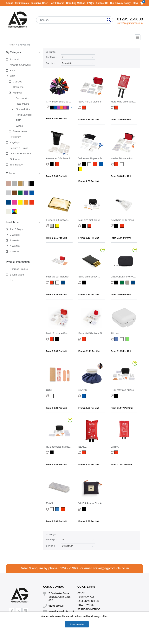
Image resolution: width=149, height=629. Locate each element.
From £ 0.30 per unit (56, 521)
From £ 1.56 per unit (121, 238)
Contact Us (102, 3)
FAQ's (90, 3)
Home (12, 45)
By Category (23, 52)
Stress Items (20, 131)
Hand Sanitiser (24, 114)
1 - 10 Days (16, 229)
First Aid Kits (23, 109)
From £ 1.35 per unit (121, 351)
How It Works (56, 3)
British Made (17, 274)
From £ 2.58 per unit (88, 181)
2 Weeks (15, 234)
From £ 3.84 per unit (56, 294)
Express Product (19, 269)
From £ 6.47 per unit (88, 464)
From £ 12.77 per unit (122, 408)
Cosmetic (18, 87)
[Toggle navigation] (74, 37)
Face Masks (22, 103)
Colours (23, 173)
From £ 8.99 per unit (88, 521)
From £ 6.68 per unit (121, 176)
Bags (13, 70)
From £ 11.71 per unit (89, 351)
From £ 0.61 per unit (56, 118)
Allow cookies (77, 624)
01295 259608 (130, 19)
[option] (48, 107)
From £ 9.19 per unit (88, 238)
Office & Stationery (20, 153)
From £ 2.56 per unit (56, 238)
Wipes (19, 125)
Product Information (23, 261)
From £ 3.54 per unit (88, 294)
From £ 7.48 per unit (56, 464)
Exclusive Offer (39, 3)
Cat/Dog (17, 81)
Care (12, 75)
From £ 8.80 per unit (121, 119)
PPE (18, 120)
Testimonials (22, 3)
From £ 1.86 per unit (88, 408)
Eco (12, 280)
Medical (17, 92)
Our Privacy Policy (120, 3)
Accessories (22, 98)
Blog (135, 3)
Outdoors (15, 159)
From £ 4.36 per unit (88, 119)
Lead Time (23, 222)
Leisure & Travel (19, 148)
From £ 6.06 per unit (56, 351)
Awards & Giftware (20, 64)
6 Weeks (15, 251)
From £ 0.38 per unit (56, 408)
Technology (16, 164)
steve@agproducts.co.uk (130, 23)
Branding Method (75, 3)
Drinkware (15, 137)
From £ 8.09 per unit (56, 176)
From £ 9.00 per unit (121, 294)
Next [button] (71, 107)
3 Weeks (15, 240)
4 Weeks (15, 245)
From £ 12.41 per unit (122, 464)
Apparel (14, 59)
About (9, 3)
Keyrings (15, 142)
